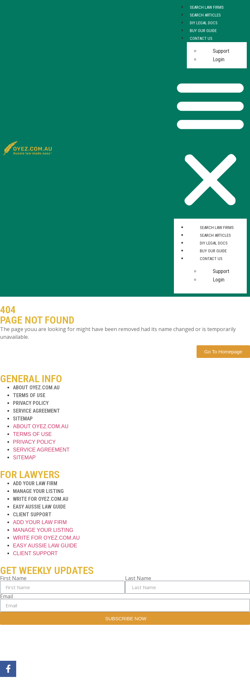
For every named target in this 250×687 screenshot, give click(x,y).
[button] (210, 143)
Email (6, 596)
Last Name (138, 578)
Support (221, 51)
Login (218, 59)
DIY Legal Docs (204, 22)
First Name (13, 578)
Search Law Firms (207, 7)
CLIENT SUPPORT (32, 514)
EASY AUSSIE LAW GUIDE (39, 507)
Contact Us (201, 38)
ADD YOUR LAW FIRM (35, 483)
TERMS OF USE (29, 395)
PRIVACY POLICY (31, 403)
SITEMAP (23, 419)
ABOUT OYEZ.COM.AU (36, 387)
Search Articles (205, 15)
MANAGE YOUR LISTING (38, 491)
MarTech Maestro (101, 644)
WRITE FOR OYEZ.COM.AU (40, 499)
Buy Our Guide (203, 30)
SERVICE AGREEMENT (36, 411)
